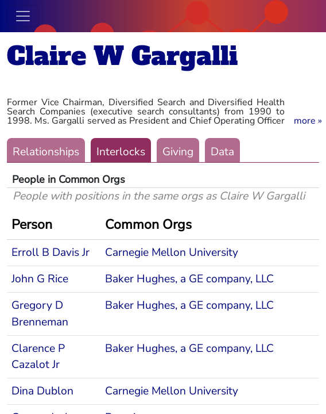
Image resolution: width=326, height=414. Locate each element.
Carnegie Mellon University (171, 252)
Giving (177, 151)
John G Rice (39, 278)
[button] (308, 120)
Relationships (46, 151)
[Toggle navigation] (23, 16)
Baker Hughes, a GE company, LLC (189, 278)
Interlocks (120, 151)
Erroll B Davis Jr (50, 252)
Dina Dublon (42, 391)
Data (222, 151)
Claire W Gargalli (122, 56)
